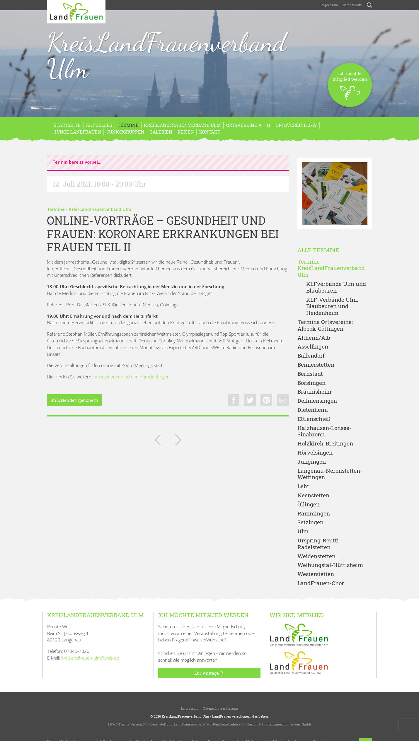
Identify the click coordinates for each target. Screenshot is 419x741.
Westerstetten (315, 574)
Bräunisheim (314, 391)
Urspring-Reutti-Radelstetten (319, 544)
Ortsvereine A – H (248, 125)
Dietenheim (312, 410)
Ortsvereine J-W (296, 125)
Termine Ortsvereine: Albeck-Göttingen (325, 325)
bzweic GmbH (300, 724)
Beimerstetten (315, 364)
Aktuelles (99, 125)
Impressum (329, 5)
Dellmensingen (317, 400)
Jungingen (311, 461)
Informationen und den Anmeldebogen (131, 377)
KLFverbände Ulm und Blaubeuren (336, 287)
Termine (128, 125)
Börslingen (311, 383)
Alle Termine (318, 250)
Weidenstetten (316, 556)
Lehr (303, 486)
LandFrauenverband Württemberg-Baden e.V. (209, 724)
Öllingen (308, 504)
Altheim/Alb (313, 337)
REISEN (186, 132)
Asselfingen (312, 346)
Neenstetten (313, 495)
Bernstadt (310, 373)
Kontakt (209, 132)
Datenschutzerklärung (220, 708)
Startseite (67, 125)
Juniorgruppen (125, 132)
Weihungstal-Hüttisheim (330, 565)
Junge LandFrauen (77, 132)
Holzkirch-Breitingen (325, 443)
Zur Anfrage (209, 673)
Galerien (161, 132)
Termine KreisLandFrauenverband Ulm (331, 268)
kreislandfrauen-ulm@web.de (90, 658)
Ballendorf (311, 355)
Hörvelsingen (315, 452)
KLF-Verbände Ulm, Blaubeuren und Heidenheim (332, 306)
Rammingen (313, 513)
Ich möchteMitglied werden (350, 88)
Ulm (303, 531)
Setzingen (310, 522)
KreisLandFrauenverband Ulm (166, 55)
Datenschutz (352, 5)
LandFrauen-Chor (320, 583)
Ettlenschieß (314, 419)
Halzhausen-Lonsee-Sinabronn (324, 431)
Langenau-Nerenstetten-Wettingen (329, 474)
